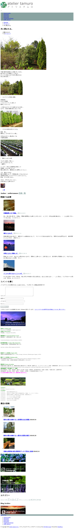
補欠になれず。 (8, 233)
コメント (3, 297)
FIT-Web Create (47, 528)
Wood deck (6, 14)
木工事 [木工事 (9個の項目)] (37, 501)
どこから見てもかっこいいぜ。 (13, 273)
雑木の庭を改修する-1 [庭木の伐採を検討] (17, 437)
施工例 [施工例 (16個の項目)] (33, 501)
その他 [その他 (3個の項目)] (5, 501)
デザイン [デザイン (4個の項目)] (21, 501)
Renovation (6, 17)
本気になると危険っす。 (11, 253)
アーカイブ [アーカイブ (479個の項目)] (13, 501)
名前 (2, 300)
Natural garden (7, 13)
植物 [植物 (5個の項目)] (40, 501)
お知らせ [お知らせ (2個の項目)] (2, 501)
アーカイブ (8, 33)
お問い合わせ (7, 19)
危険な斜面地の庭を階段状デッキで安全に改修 (18, 453)
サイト (2, 305)
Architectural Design (8, 18)
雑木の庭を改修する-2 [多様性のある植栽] (17, 421)
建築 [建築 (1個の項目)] (29, 501)
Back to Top (3, 516)
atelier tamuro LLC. (14, 528)
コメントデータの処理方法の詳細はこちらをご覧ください (50, 311)
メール (3, 302)
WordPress (60, 528)
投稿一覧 (22, 193)
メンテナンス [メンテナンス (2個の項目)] (26, 501)
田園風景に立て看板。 (10, 213)
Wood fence (6, 15)
